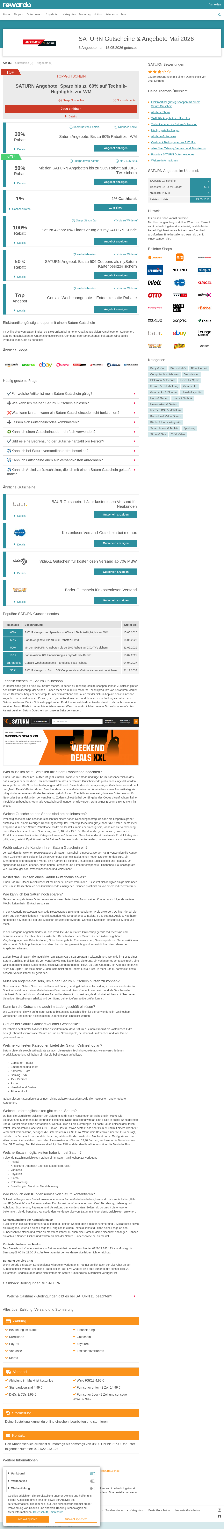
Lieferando (111, 14)
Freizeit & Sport (189, 380)
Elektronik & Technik (162, 380)
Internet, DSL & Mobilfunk (165, 410)
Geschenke (190, 386)
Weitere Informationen (164, 160)
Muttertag (84, 14)
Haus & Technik (182, 398)
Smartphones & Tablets (164, 428)
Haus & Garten (159, 398)
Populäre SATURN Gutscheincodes (172, 154)
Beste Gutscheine (159, 1510)
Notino (97, 14)
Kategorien (69, 14)
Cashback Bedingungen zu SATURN (173, 142)
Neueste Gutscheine (187, 1510)
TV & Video (178, 434)
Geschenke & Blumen (163, 392)
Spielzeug (190, 428)
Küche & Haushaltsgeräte (165, 422)
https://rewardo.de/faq (106, 1470)
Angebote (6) (44, 62)
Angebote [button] (51, 14)
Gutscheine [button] (33, 14)
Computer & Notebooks (164, 374)
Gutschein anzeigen (116, 514)
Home (6, 14)
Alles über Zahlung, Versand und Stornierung (178, 148)
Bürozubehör (178, 368)
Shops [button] (17, 14)
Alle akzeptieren (27, 1519)
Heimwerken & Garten (163, 404)
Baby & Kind (157, 368)
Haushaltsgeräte (192, 392)
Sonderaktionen (114, 1510)
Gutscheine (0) (24, 62)
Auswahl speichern (75, 1519)
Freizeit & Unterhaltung (164, 386)
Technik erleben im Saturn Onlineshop (174, 124)
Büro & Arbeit (199, 368)
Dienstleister (191, 374)
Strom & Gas (158, 434)
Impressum (56, 1512)
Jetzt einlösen (71, 108)
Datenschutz (40, 1512)
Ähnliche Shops (160, 112)
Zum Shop (115, 207)
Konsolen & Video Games (165, 416)
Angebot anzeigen (116, 148)
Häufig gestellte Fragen (165, 130)
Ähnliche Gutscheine (163, 136)
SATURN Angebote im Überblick (170, 118)
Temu (124, 14)
